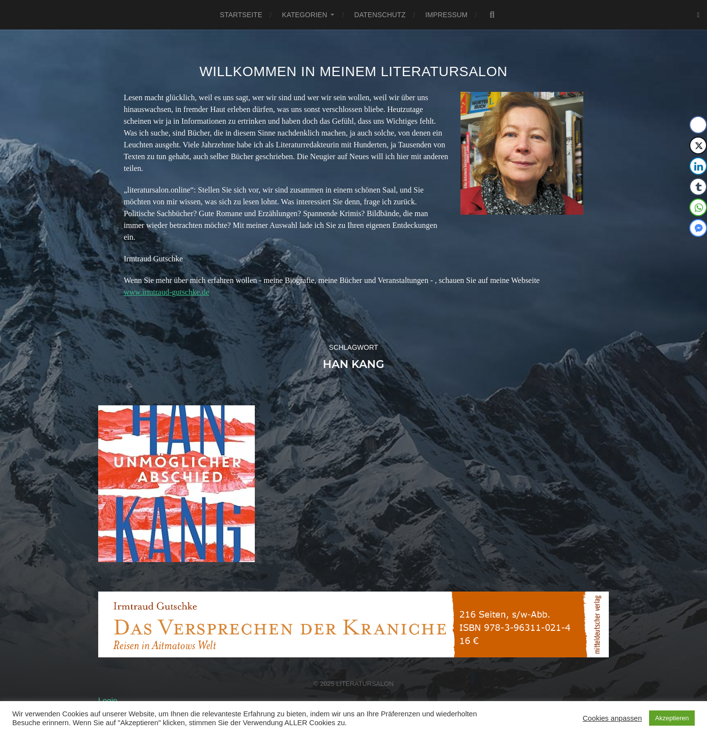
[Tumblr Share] (698, 187)
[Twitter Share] (698, 145)
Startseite (241, 15)
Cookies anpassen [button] (612, 718)
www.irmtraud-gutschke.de (166, 292)
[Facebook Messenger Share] (698, 228)
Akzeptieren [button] (672, 718)
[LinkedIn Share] (698, 166)
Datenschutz (380, 15)
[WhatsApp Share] (698, 207)
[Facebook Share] (698, 125)
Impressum (446, 15)
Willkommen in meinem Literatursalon (353, 71)
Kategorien (304, 15)
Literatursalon (365, 683)
